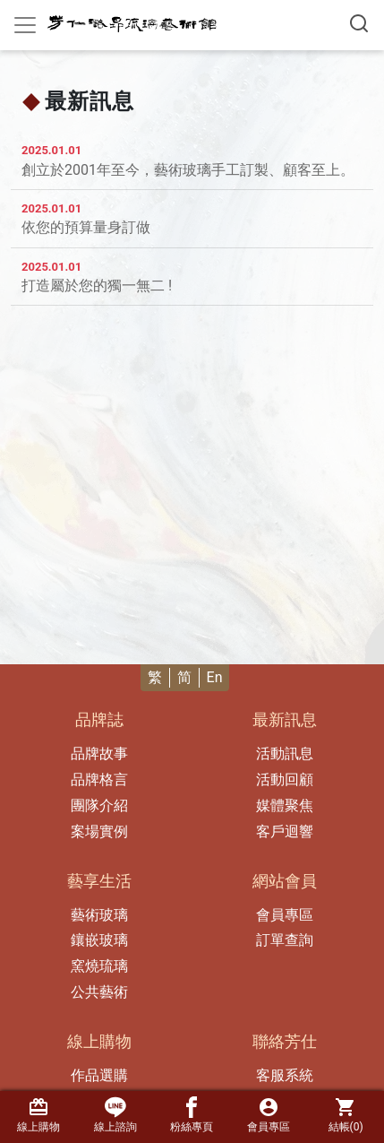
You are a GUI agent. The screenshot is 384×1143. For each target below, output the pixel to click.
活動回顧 (284, 779)
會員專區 (284, 914)
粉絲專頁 (191, 1114)
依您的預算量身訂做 (85, 227)
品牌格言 (99, 779)
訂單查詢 (284, 939)
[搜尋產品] (358, 23)
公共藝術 (99, 991)
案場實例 (99, 831)
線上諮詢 (115, 1114)
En (215, 677)
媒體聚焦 (284, 805)
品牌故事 (99, 753)
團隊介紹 (99, 805)
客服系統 (284, 1075)
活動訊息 (284, 753)
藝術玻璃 (99, 914)
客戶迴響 (284, 831)
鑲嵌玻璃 (99, 939)
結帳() (345, 1114)
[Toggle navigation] (25, 25)
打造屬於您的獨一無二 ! (96, 285)
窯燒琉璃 (99, 965)
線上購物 (38, 1114)
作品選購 (99, 1075)
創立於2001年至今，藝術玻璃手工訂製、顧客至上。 (187, 169)
